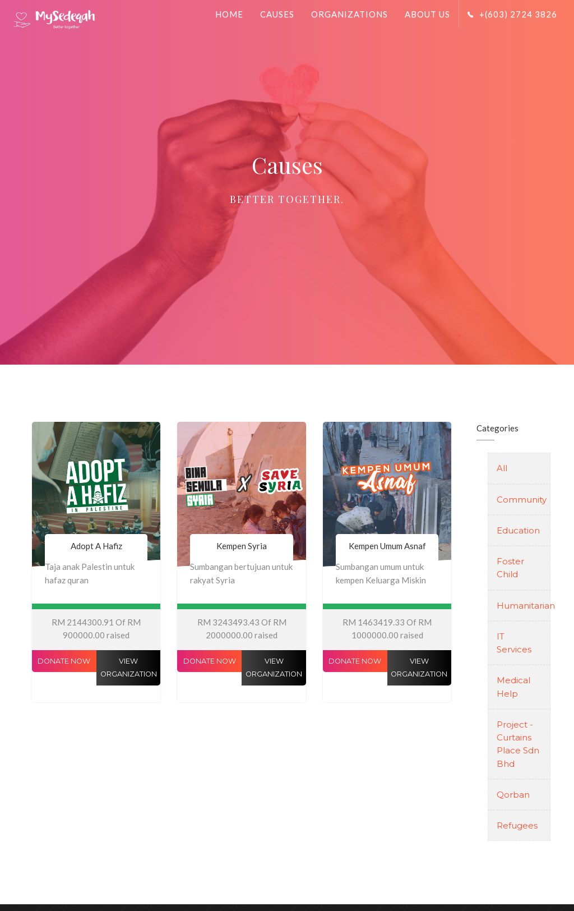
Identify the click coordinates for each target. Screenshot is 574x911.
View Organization (128, 667)
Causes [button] (277, 14)
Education (518, 530)
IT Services (514, 643)
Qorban (513, 794)
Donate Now (64, 661)
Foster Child (510, 567)
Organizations (349, 14)
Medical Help (513, 686)
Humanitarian (519, 605)
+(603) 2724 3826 (512, 14)
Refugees (517, 825)
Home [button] (229, 14)
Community (519, 499)
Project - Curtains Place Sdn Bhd (518, 744)
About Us (427, 14)
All (502, 468)
